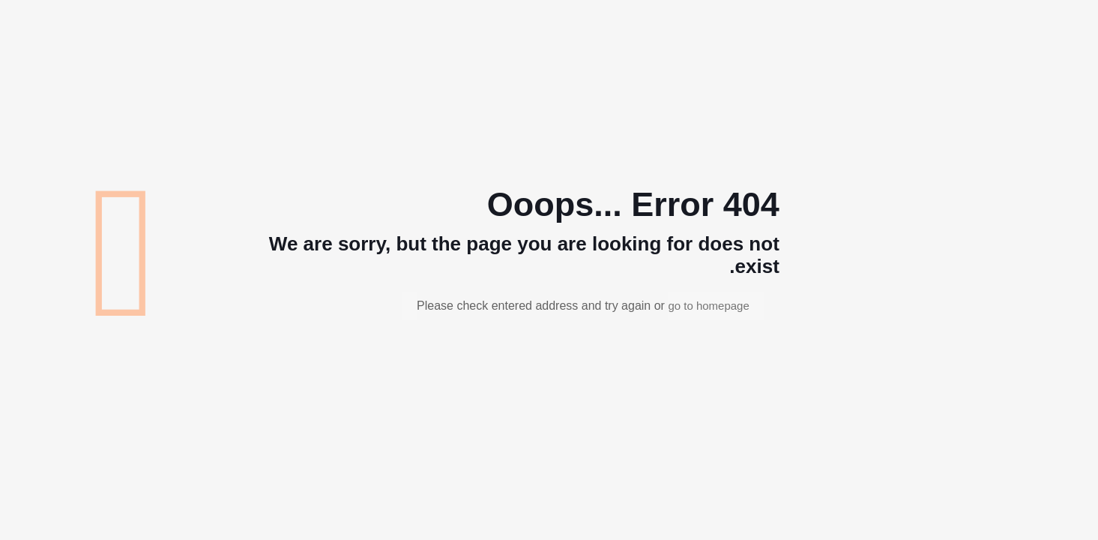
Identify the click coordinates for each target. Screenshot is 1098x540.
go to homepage (708, 305)
